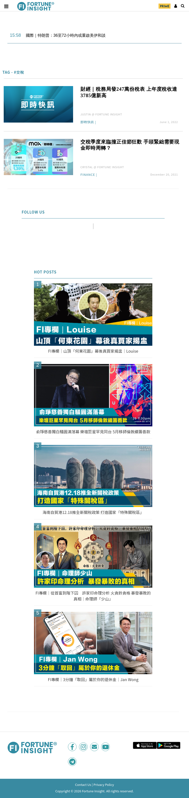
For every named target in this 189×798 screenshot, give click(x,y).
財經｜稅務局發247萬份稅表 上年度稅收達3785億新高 (128, 92)
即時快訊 (87, 122)
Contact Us (83, 784)
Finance (87, 175)
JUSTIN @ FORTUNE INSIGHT (101, 114)
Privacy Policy (104, 784)
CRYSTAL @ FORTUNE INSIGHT (102, 167)
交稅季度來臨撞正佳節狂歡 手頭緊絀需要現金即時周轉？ (130, 145)
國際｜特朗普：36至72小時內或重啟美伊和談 (66, 35)
